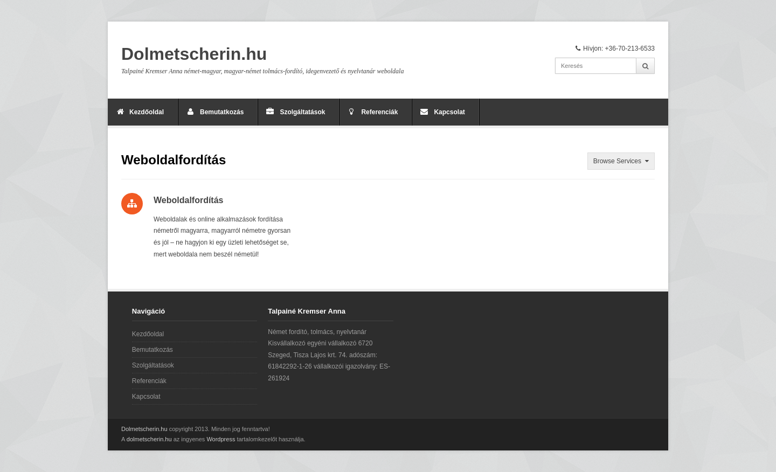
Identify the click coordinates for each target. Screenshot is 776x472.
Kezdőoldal (146, 112)
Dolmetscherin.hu (194, 54)
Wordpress (220, 439)
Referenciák (379, 112)
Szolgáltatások (302, 112)
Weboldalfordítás (189, 200)
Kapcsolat (449, 112)
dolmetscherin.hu (149, 439)
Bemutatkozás (222, 112)
